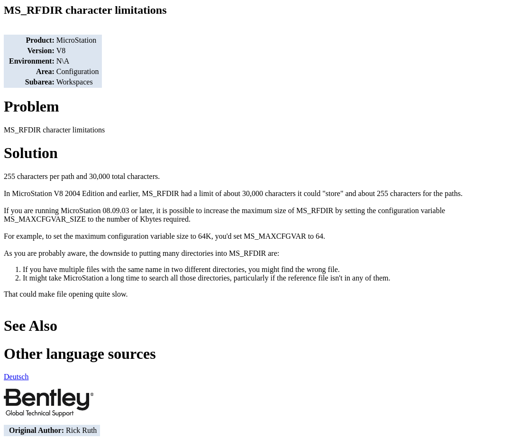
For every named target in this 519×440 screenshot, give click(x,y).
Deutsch (16, 377)
